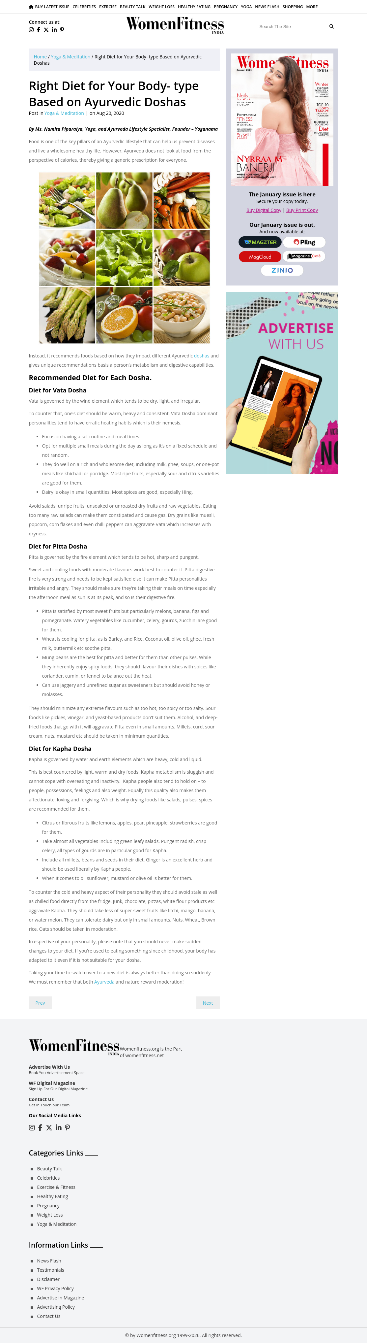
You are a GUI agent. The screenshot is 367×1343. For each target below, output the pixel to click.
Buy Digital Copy (263, 210)
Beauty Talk (132, 7)
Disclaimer (48, 1279)
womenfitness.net (145, 1055)
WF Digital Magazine (52, 1083)
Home (40, 56)
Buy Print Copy (302, 210)
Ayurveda (104, 982)
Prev (40, 1003)
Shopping (293, 7)
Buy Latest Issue (52, 7)
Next (208, 1003)
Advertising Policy (56, 1307)
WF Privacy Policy (55, 1288)
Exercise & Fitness (56, 1187)
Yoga (246, 7)
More (312, 7)
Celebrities (84, 7)
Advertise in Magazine (60, 1297)
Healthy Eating (194, 7)
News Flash (267, 7)
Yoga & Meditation (71, 56)
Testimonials (50, 1270)
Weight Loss (162, 7)
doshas (202, 356)
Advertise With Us (49, 1067)
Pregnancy (226, 7)
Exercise (108, 7)
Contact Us (41, 1099)
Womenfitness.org (156, 1335)
